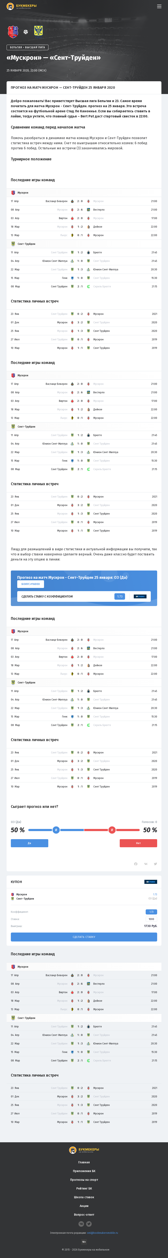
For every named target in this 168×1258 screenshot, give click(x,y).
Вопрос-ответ (84, 1215)
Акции (84, 1206)
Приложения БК (84, 1171)
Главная (84, 1162)
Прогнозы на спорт (84, 1180)
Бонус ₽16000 (30, 584)
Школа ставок (84, 1197)
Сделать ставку (84, 937)
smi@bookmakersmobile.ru (102, 1232)
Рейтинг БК (84, 1188)
